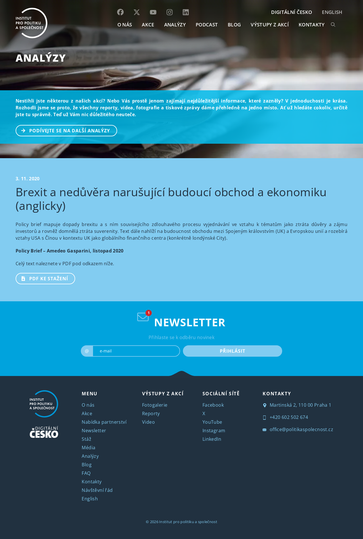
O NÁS (124, 24)
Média (88, 447)
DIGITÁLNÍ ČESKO (291, 12)
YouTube (212, 422)
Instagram (213, 430)
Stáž (86, 439)
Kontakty (92, 482)
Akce (87, 413)
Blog (87, 464)
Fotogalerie (154, 405)
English (332, 12)
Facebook (213, 405)
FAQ (86, 473)
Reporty (151, 413)
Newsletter (94, 430)
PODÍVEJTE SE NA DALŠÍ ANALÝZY (63, 130)
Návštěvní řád (97, 490)
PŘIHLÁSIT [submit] (232, 351)
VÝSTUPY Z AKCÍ (162, 393)
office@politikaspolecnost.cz (298, 429)
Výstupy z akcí (269, 24)
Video (148, 422)
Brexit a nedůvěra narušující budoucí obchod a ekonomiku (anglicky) (171, 198)
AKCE (148, 24)
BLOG (234, 24)
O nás (88, 405)
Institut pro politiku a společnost (188, 521)
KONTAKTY (312, 24)
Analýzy (175, 24)
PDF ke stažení (42, 278)
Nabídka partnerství (104, 422)
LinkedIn (211, 439)
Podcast (207, 24)
